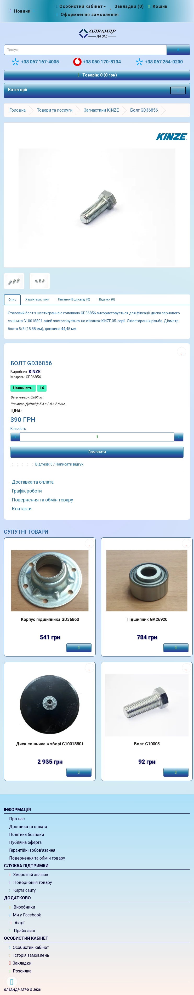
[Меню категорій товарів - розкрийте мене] (178, 90)
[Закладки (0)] (126, 6)
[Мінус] (15, 437)
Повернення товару (30, 882)
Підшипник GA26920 (147, 619)
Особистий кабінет (29, 947)
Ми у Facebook (25, 914)
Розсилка (20, 971)
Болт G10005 (147, 744)
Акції (17, 922)
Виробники (22, 907)
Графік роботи (27, 491)
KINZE (35, 371)
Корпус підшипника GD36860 (50, 619)
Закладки (20, 963)
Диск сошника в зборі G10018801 (50, 744)
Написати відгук (69, 464)
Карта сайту (22, 890)
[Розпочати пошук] (178, 50)
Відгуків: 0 (44, 464)
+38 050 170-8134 (97, 62)
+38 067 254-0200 (159, 62)
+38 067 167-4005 (35, 62)
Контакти (22, 508)
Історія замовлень (29, 955)
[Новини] (22, 11)
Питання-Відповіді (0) (74, 299)
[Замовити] (79, 647)
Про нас (17, 818)
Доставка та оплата (33, 482)
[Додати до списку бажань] (181, 351)
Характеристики (37, 299)
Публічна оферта (25, 842)
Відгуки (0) (107, 299)
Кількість (18, 429)
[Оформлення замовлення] (87, 14)
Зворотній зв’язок (28, 874)
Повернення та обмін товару (42, 499)
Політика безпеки (26, 834)
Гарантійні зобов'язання (32, 850)
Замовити (97, 452)
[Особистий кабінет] (80, 6)
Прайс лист (22, 930)
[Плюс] (179, 437)
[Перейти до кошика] (157, 6)
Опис (12, 300)
